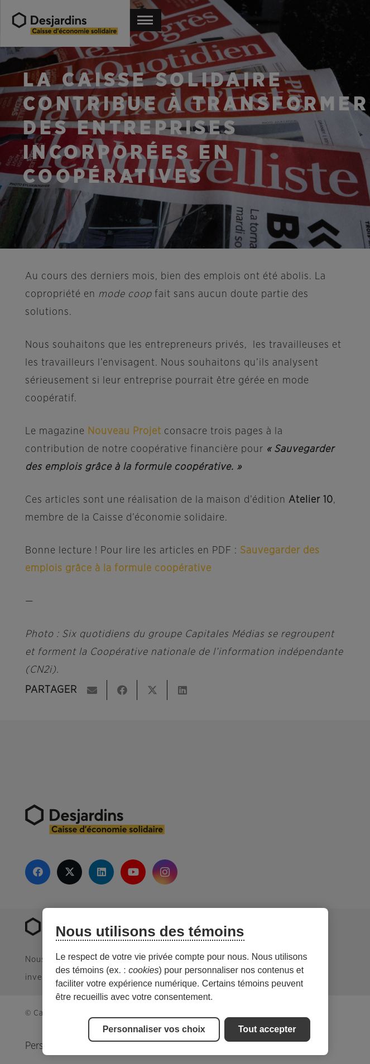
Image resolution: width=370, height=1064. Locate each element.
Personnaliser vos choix (154, 1029)
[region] (185, 981)
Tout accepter (267, 1029)
